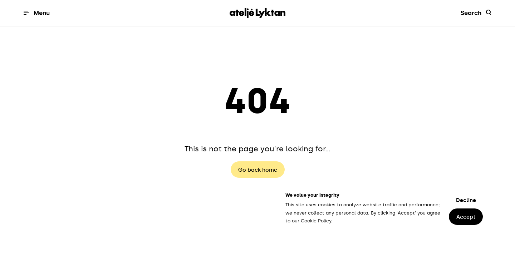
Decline (466, 200)
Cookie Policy (316, 220)
